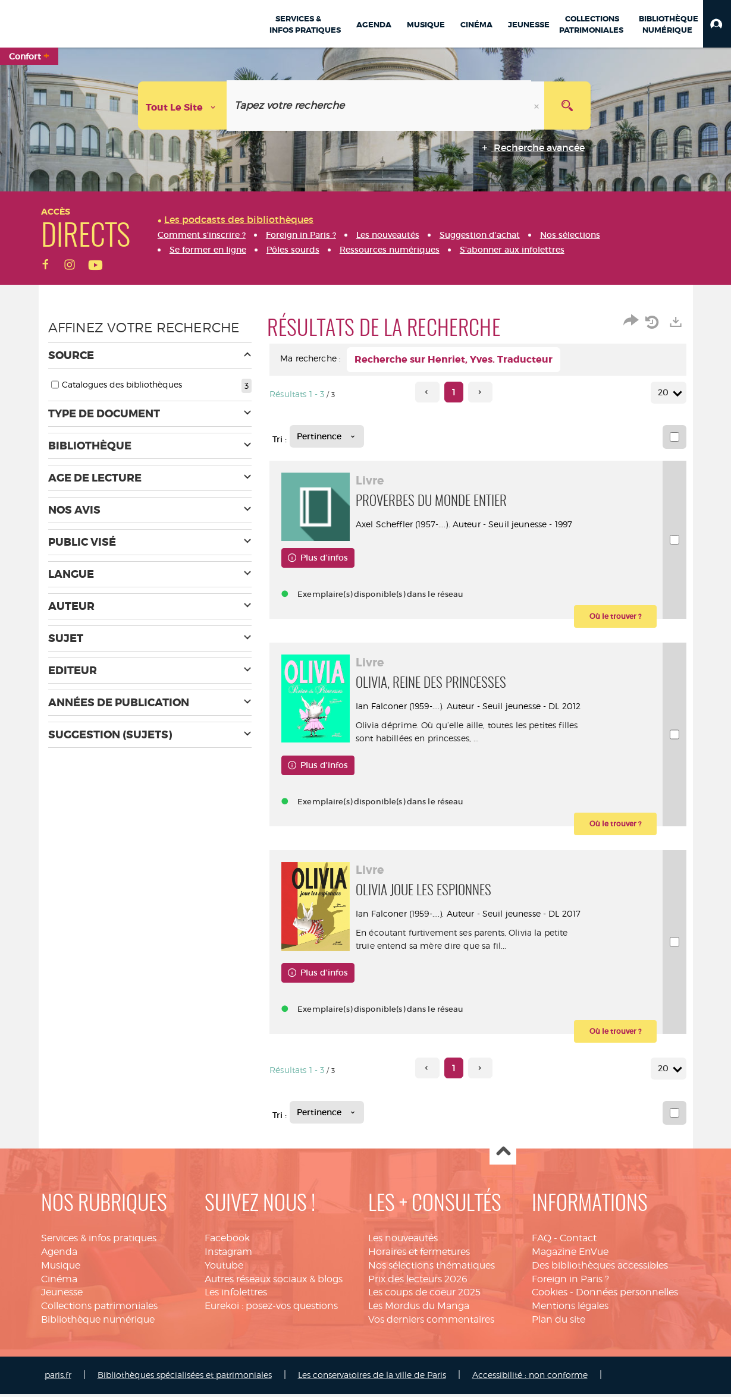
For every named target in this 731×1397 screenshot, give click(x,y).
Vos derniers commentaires (431, 1322)
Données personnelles (627, 1295)
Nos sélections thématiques (431, 1268)
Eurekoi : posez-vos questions (271, 1308)
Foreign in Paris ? (570, 1282)
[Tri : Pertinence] (327, 436)
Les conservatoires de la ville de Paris (372, 1378)
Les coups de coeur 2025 (424, 1295)
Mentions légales (570, 1308)
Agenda (59, 1254)
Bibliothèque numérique (98, 1322)
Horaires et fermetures (419, 1254)
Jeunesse (62, 1295)
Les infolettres (236, 1295)
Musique (60, 1268)
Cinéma (59, 1282)
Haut (503, 1155)
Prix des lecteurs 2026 (418, 1282)
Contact (578, 1241)
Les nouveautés (403, 1241)
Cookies (549, 1295)
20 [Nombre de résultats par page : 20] (665, 393)
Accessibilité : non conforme (530, 1378)
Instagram (228, 1254)
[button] (717, 24)
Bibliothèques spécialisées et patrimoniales (185, 1378)
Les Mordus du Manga (418, 1308)
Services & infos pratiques (98, 1241)
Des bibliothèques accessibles (600, 1268)
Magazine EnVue (570, 1254)
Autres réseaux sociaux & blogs (274, 1282)
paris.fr (58, 1378)
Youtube (224, 1268)
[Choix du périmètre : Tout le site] (182, 105)
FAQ (541, 1241)
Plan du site (558, 1322)
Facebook (227, 1241)
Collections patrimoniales (99, 1308)
